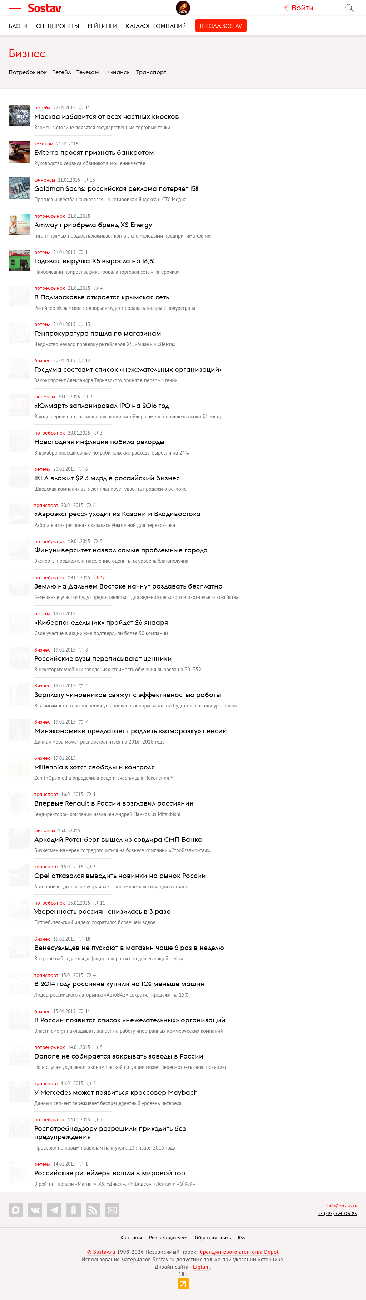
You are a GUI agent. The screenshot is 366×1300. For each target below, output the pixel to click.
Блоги (18, 25)
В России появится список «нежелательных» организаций (130, 1020)
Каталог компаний (156, 25)
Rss (242, 1237)
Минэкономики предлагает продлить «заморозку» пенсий (130, 730)
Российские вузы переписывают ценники (103, 658)
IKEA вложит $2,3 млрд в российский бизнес (107, 478)
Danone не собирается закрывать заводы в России (118, 1056)
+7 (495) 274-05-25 (337, 1213)
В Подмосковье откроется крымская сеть (101, 297)
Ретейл (61, 72)
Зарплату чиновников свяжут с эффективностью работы (127, 694)
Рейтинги (102, 25)
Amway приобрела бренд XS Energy (93, 224)
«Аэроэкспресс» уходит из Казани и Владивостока (117, 513)
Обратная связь (213, 1237)
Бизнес (27, 53)
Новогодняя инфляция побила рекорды (99, 441)
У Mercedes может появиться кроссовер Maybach (116, 1092)
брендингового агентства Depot (239, 1251)
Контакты (131, 1237)
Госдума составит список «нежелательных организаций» (128, 369)
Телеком (87, 72)
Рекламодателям (168, 1237)
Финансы (117, 72)
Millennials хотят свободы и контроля (94, 767)
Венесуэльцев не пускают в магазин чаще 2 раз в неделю (129, 947)
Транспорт (151, 72)
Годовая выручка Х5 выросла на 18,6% (95, 260)
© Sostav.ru (101, 1251)
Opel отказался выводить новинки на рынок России (120, 875)
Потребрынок (28, 72)
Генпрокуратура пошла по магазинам (97, 333)
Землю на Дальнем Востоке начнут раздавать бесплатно (128, 586)
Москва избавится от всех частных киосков (106, 116)
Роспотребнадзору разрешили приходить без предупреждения (110, 1132)
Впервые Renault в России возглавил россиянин (114, 803)
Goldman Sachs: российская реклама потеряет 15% (116, 188)
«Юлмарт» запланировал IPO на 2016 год (101, 405)
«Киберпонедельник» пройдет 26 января (101, 622)
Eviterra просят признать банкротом (94, 152)
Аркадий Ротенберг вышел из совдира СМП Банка (118, 839)
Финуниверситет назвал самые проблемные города (121, 550)
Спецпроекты (57, 25)
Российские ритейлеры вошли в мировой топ (109, 1173)
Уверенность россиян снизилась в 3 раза (102, 911)
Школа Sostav (220, 25)
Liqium (201, 1266)
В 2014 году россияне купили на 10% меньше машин (119, 983)
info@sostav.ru (342, 1205)
